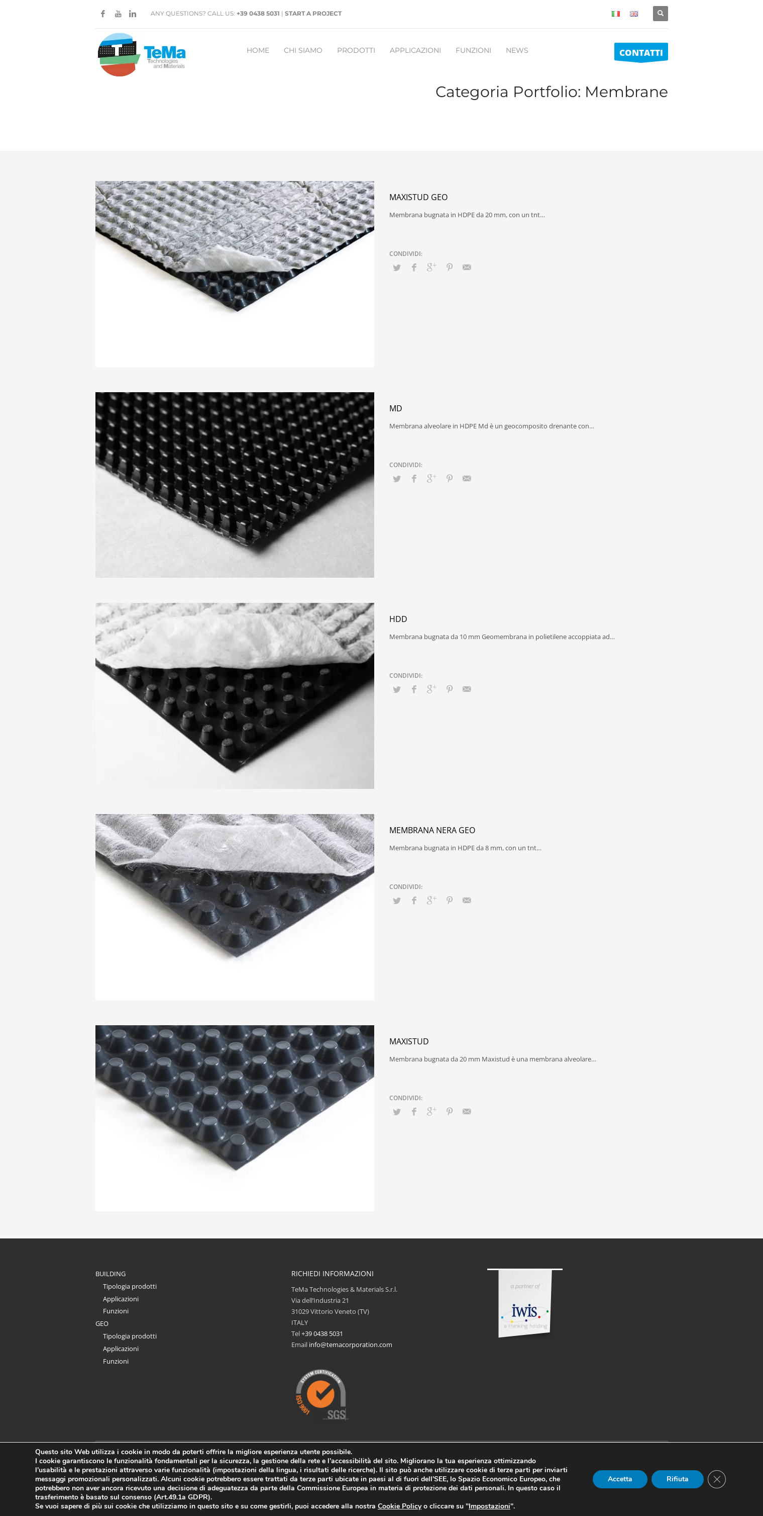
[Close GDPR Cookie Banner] (717, 1479)
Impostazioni (510, 1506)
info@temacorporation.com (350, 1344)
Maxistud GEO (418, 197)
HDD (398, 619)
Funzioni (116, 1310)
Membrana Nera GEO (432, 830)
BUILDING (110, 1273)
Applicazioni (121, 1298)
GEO (101, 1323)
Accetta (620, 1479)
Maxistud (409, 1041)
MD (395, 408)
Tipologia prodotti (130, 1286)
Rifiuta (678, 1479)
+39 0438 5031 (258, 13)
